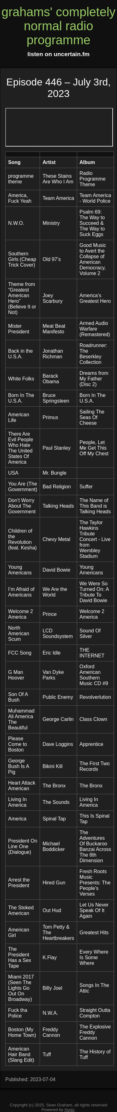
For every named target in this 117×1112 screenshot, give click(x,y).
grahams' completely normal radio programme (59, 26)
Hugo (70, 1109)
